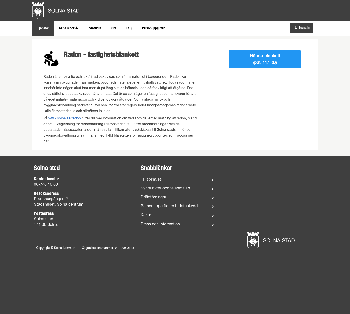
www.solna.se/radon (65, 118)
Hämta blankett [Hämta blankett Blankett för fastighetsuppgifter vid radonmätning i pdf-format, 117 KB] (265, 59)
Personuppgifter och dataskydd (169, 206)
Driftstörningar (153, 197)
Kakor (146, 215)
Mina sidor (69, 28)
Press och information (160, 224)
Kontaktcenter (46, 179)
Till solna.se (151, 179)
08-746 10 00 (46, 185)
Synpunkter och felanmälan (165, 188)
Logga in (302, 27)
